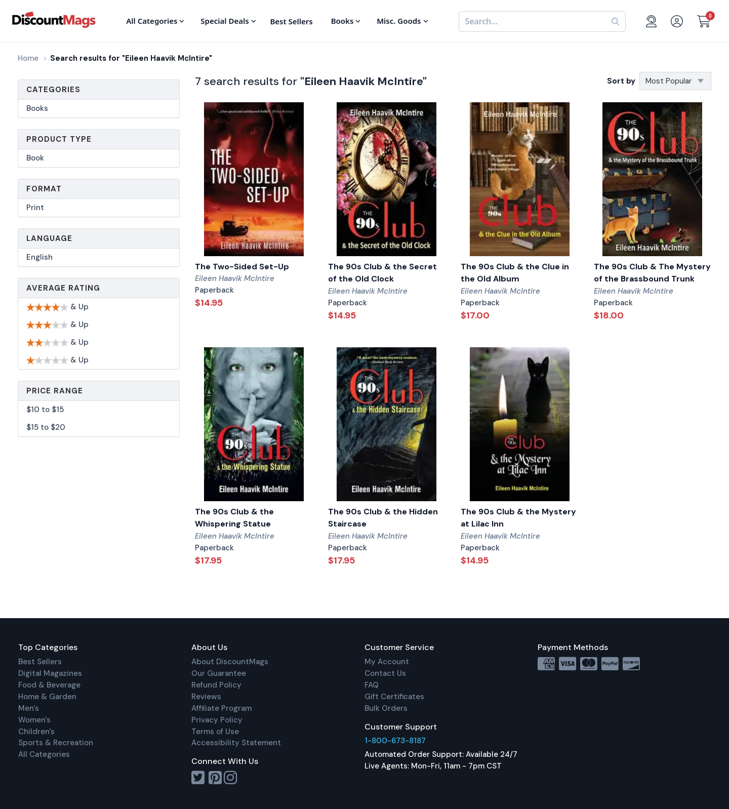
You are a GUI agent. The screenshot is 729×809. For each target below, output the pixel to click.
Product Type (59, 139)
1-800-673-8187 (395, 741)
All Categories (44, 754)
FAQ (371, 685)
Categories (53, 90)
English (39, 257)
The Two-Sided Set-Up (242, 266)
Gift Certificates (394, 697)
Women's (34, 720)
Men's (28, 708)
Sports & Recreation (55, 743)
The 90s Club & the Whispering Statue (234, 518)
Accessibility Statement (236, 743)
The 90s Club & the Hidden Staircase (383, 518)
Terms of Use (215, 731)
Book (35, 158)
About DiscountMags (229, 662)
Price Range (54, 391)
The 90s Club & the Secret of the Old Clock (382, 273)
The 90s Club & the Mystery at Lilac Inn (518, 518)
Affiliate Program (221, 708)
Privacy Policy (216, 720)
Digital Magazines (50, 673)
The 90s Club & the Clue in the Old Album (515, 273)
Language (49, 238)
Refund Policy (216, 685)
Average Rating (63, 288)
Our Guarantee (218, 673)
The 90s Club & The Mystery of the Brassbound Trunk (652, 273)
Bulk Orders (386, 708)
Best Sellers (40, 662)
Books (37, 108)
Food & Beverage (49, 685)
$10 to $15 (45, 409)
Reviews (206, 697)
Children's (36, 731)
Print (35, 208)
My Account (386, 662)
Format (44, 189)
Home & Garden (47, 697)
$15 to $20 (45, 427)
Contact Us (385, 673)
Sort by (621, 81)
